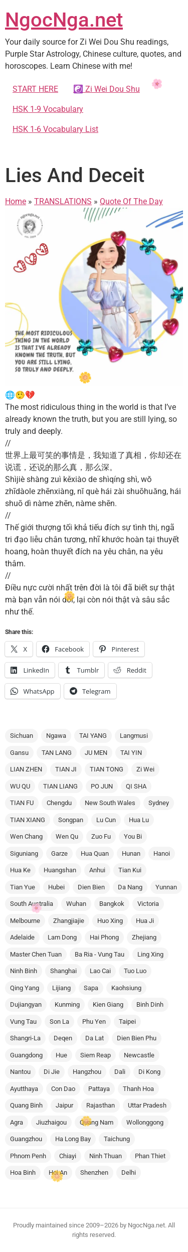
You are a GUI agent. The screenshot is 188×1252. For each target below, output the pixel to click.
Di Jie (52, 1071)
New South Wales (110, 803)
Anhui (97, 870)
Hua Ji (145, 920)
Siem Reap (95, 1055)
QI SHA (136, 786)
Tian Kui (129, 870)
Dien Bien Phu (136, 1038)
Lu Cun (106, 820)
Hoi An (58, 1172)
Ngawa (56, 735)
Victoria (148, 903)
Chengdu (59, 803)
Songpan (70, 820)
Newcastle (139, 1055)
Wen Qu (67, 836)
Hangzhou (87, 1071)
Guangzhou (26, 1139)
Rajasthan (100, 1105)
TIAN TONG (106, 769)
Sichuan (21, 735)
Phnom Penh (28, 1156)
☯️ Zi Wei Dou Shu (106, 89)
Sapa (91, 988)
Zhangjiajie (68, 920)
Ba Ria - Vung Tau (99, 954)
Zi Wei (145, 769)
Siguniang (24, 853)
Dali (119, 1071)
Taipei (127, 1021)
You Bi (133, 836)
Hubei (56, 887)
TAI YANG (93, 735)
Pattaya (99, 1088)
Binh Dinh (149, 1004)
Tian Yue (22, 887)
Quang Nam (96, 1122)
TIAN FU (22, 803)
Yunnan (166, 887)
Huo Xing (110, 920)
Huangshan (60, 870)
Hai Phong (104, 937)
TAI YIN (131, 752)
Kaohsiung (126, 988)
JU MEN (96, 752)
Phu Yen (94, 1021)
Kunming (67, 1004)
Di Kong (149, 1071)
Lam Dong (62, 937)
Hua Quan (95, 853)
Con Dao (63, 1088)
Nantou (20, 1071)
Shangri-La (25, 1038)
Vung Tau (23, 1021)
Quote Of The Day (131, 201)
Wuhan (76, 903)
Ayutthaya (24, 1088)
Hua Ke (20, 870)
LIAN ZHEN (26, 769)
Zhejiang (144, 937)
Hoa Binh (23, 1172)
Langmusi (134, 735)
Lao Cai (100, 971)
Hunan (131, 853)
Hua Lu (139, 820)
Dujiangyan (26, 1004)
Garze (59, 853)
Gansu (19, 752)
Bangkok (111, 903)
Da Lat (94, 1038)
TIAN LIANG (60, 786)
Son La (59, 1021)
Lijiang (61, 988)
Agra (16, 1122)
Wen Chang (26, 836)
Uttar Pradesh (147, 1105)
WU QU (20, 786)
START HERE (35, 89)
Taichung (117, 1139)
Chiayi (67, 1156)
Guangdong (26, 1055)
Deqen (63, 1038)
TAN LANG (57, 752)
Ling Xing (150, 954)
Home (15, 201)
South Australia (31, 903)
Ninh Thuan (105, 1156)
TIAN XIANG (27, 820)
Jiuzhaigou (51, 1122)
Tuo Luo (135, 971)
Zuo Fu (101, 836)
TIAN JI (66, 769)
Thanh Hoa (138, 1088)
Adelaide (22, 937)
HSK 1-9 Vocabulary (48, 109)
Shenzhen (94, 1172)
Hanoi (161, 853)
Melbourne (25, 920)
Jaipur (64, 1105)
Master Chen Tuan (36, 954)
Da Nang (130, 887)
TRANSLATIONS (63, 201)
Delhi (128, 1172)
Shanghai (63, 971)
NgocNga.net (64, 20)
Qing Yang (24, 988)
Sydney (158, 803)
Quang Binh (26, 1105)
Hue (61, 1055)
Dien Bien (91, 887)
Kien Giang (108, 1004)
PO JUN (102, 786)
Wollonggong (144, 1122)
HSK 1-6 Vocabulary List (55, 129)
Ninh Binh (23, 971)
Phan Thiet (150, 1156)
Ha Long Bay (73, 1139)
